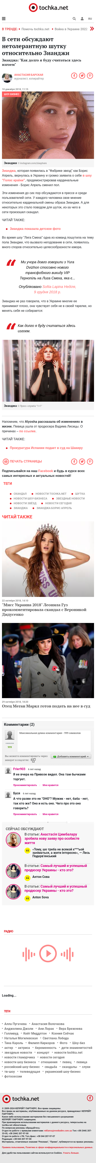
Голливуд (11, 1033)
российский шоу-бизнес (22, 1067)
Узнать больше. (71, 1153)
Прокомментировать (25, 785)
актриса (24, 1048)
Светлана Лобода (56, 1038)
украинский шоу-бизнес (63, 1072)
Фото (63, 1043)
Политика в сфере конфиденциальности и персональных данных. (59, 1147)
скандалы (69, 1067)
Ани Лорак (46, 1029)
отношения (49, 1062)
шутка (80, 493)
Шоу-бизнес (11, 94)
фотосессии (13, 1076)
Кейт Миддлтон (35, 1033)
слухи (86, 1067)
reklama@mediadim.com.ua (58, 1130)
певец (67, 1062)
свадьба (51, 1067)
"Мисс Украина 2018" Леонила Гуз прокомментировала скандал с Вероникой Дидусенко (44, 609)
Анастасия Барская (28, 74)
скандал (20, 493)
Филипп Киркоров (41, 1043)
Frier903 (19, 769)
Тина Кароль (13, 1043)
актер (8, 1048)
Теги (7, 1011)
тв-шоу (9, 1072)
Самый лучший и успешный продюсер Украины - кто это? (55, 868)
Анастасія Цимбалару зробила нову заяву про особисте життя (51, 838)
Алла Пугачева (15, 1024)
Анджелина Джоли (18, 1029)
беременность (45, 1048)
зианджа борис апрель (54, 508)
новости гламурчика (19, 1057)
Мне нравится (50, 785)
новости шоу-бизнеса (30, 498)
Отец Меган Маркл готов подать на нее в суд (46, 706)
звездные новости (70, 498)
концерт (43, 1052)
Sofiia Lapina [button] (52, 287)
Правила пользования (13, 1147)
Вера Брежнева (70, 1029)
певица (81, 1062)
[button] (82, 19)
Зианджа (9, 170)
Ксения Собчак (63, 1033)
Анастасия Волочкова (48, 1024)
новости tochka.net (51, 493)
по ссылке (27, 431)
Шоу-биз (78, 1043)
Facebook (45, 471)
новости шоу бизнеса (20, 1062)
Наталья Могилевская (21, 1038)
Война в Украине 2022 (71, 29)
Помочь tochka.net (36, 29)
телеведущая (30, 1072)
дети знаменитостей (76, 1048)
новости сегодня (58, 503)
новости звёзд (25, 503)
